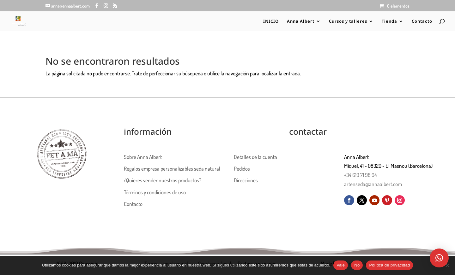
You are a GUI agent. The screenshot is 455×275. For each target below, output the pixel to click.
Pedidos (242, 168)
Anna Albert (300, 21)
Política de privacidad (389, 265)
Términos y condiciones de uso (155, 192)
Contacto (422, 21)
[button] (439, 258)
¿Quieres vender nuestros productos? (162, 180)
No (357, 265)
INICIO (271, 21)
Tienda (389, 21)
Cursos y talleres (348, 21)
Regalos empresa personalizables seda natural (172, 168)
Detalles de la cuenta (255, 157)
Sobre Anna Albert (143, 157)
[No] (447, 265)
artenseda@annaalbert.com (373, 184)
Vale (341, 265)
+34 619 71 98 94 (360, 175)
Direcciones (246, 180)
